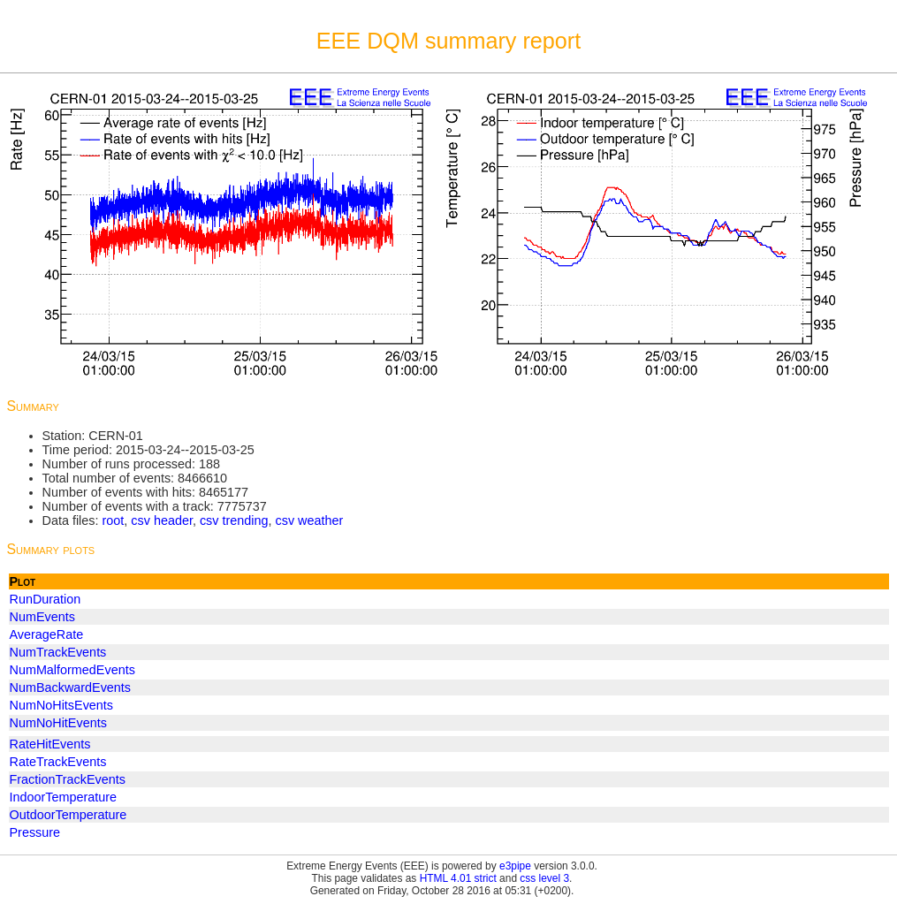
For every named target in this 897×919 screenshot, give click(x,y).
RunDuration (45, 599)
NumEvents (42, 617)
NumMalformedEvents (72, 670)
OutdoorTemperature (68, 815)
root (113, 520)
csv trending (234, 520)
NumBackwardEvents (71, 687)
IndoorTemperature (64, 797)
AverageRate (47, 634)
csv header (162, 520)
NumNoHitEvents (58, 723)
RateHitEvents (50, 744)
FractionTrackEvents (67, 779)
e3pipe (515, 866)
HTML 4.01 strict (458, 878)
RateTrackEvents (58, 762)
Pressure (35, 832)
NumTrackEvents (58, 652)
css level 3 (544, 878)
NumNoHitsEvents (62, 705)
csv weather (310, 520)
